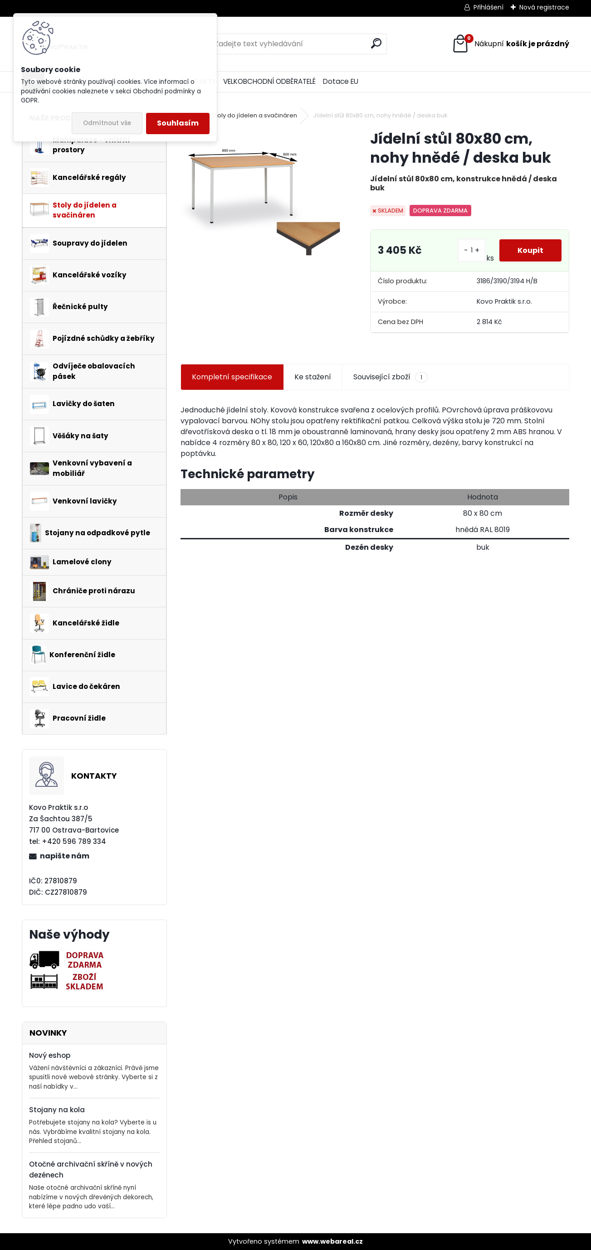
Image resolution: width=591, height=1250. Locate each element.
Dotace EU (340, 81)
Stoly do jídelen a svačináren (254, 115)
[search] (376, 43)
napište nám (64, 856)
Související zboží (390, 377)
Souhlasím (178, 123)
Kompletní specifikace (232, 377)
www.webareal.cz (332, 1241)
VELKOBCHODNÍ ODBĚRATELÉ (269, 81)
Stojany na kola (57, 1109)
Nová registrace (544, 7)
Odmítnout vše (107, 123)
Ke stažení (312, 377)
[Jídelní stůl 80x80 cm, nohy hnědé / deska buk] (261, 196)
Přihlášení (488, 7)
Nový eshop (49, 1055)
